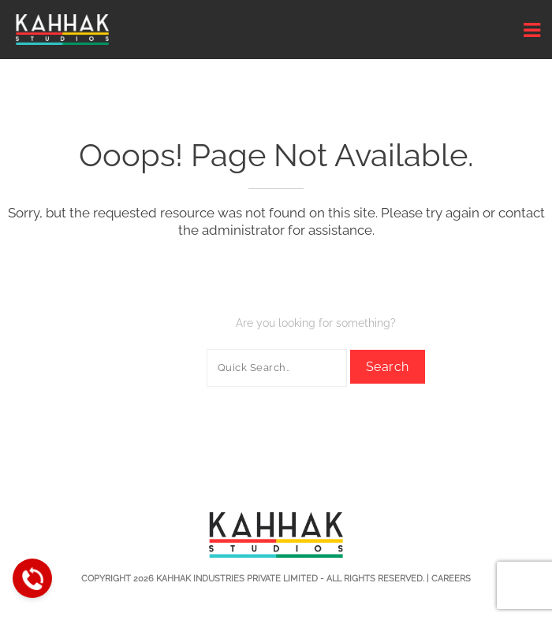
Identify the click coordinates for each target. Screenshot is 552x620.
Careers (451, 579)
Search (387, 366)
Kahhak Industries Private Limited (237, 579)
